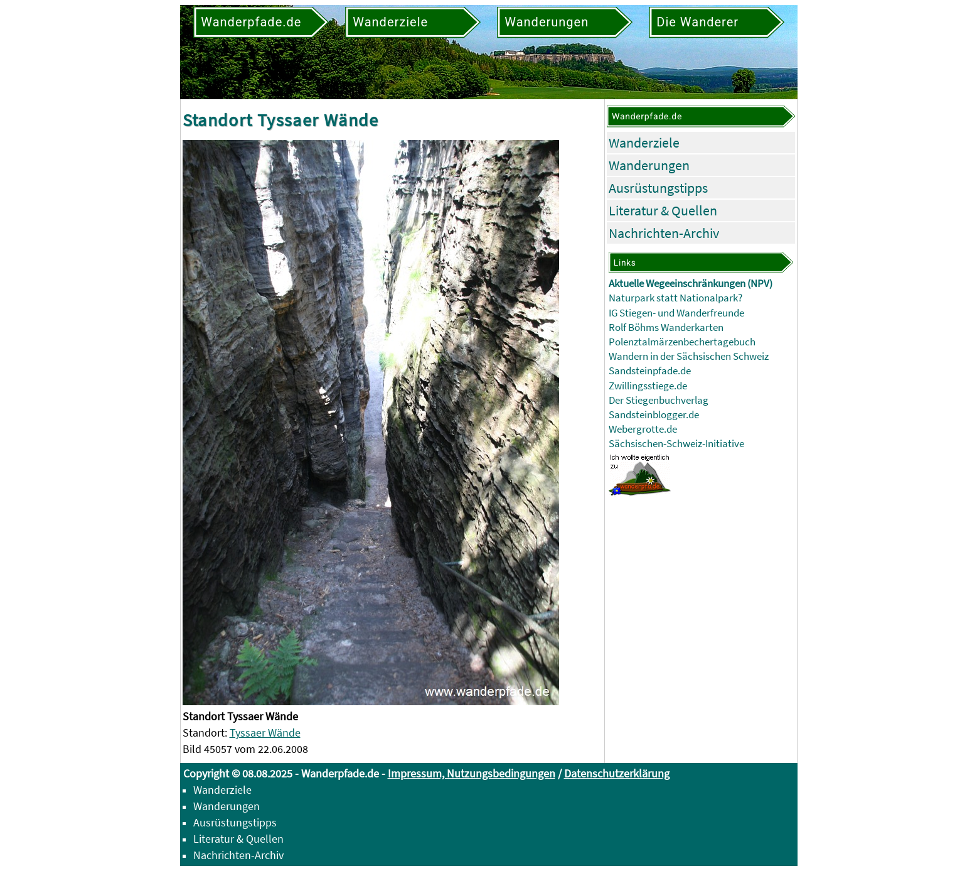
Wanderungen (649, 165)
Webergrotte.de (643, 429)
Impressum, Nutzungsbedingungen (471, 773)
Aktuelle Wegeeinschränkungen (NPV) (690, 283)
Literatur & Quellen (663, 210)
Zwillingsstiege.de (648, 385)
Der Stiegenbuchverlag (658, 400)
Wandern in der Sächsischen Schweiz (689, 356)
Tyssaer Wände (265, 732)
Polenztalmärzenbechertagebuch (682, 342)
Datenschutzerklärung (617, 773)
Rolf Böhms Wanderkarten (666, 327)
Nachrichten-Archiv (664, 233)
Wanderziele (644, 142)
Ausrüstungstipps (658, 188)
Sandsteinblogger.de (654, 414)
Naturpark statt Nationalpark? (675, 298)
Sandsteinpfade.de (650, 370)
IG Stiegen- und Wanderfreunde (676, 313)
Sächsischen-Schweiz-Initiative (676, 443)
